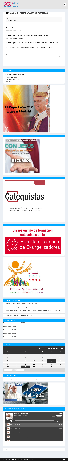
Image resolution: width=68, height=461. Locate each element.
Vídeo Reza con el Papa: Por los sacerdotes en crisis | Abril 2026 (21, 303)
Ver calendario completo (56, 56)
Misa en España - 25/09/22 (9, 336)
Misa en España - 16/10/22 (9, 326)
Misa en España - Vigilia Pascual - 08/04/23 (14, 322)
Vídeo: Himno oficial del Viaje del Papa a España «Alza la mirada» (21, 307)
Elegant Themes (14, 459)
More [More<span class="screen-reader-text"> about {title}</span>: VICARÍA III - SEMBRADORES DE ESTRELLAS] (7, 54)
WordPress (29, 459)
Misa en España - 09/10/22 (9, 329)
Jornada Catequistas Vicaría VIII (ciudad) (30, 379)
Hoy (14, 370)
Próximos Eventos (10, 375)
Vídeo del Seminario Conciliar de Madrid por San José (18, 315)
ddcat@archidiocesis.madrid (12, 79)
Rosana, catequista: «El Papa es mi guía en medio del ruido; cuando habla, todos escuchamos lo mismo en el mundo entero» (32, 311)
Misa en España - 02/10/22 (9, 333)
